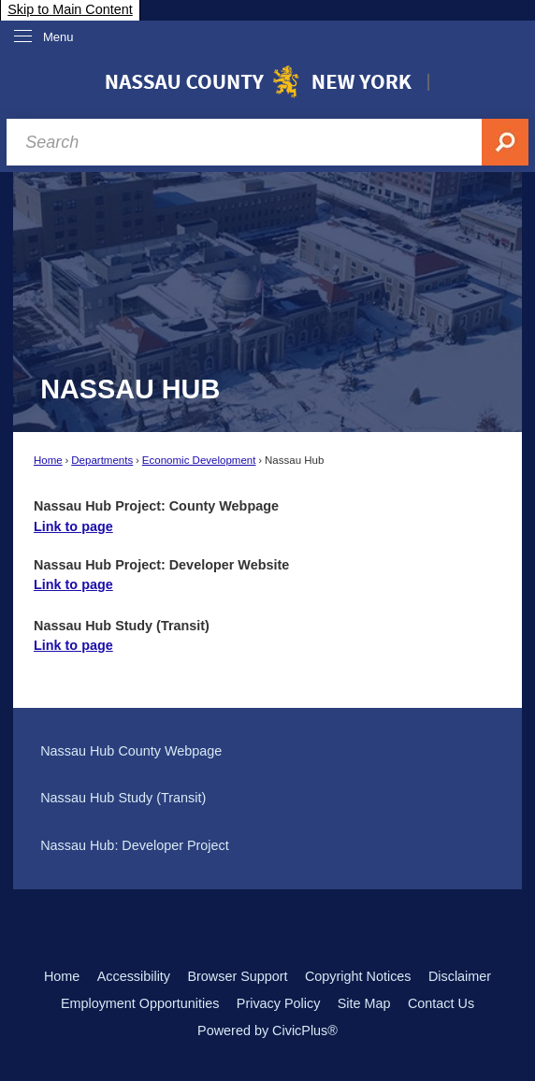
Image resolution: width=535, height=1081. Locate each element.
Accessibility (133, 976)
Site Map (364, 1003)
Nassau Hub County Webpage (131, 750)
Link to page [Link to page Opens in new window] (73, 584)
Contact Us (441, 1003)
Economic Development (199, 460)
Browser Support (237, 976)
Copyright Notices (358, 976)
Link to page (73, 526)
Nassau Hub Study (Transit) (123, 797)
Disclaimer (459, 976)
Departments (102, 460)
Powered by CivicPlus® (267, 1030)
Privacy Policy (279, 1003)
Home (48, 460)
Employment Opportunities (140, 1003)
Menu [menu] (58, 37)
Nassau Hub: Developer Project (134, 845)
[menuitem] (267, 751)
